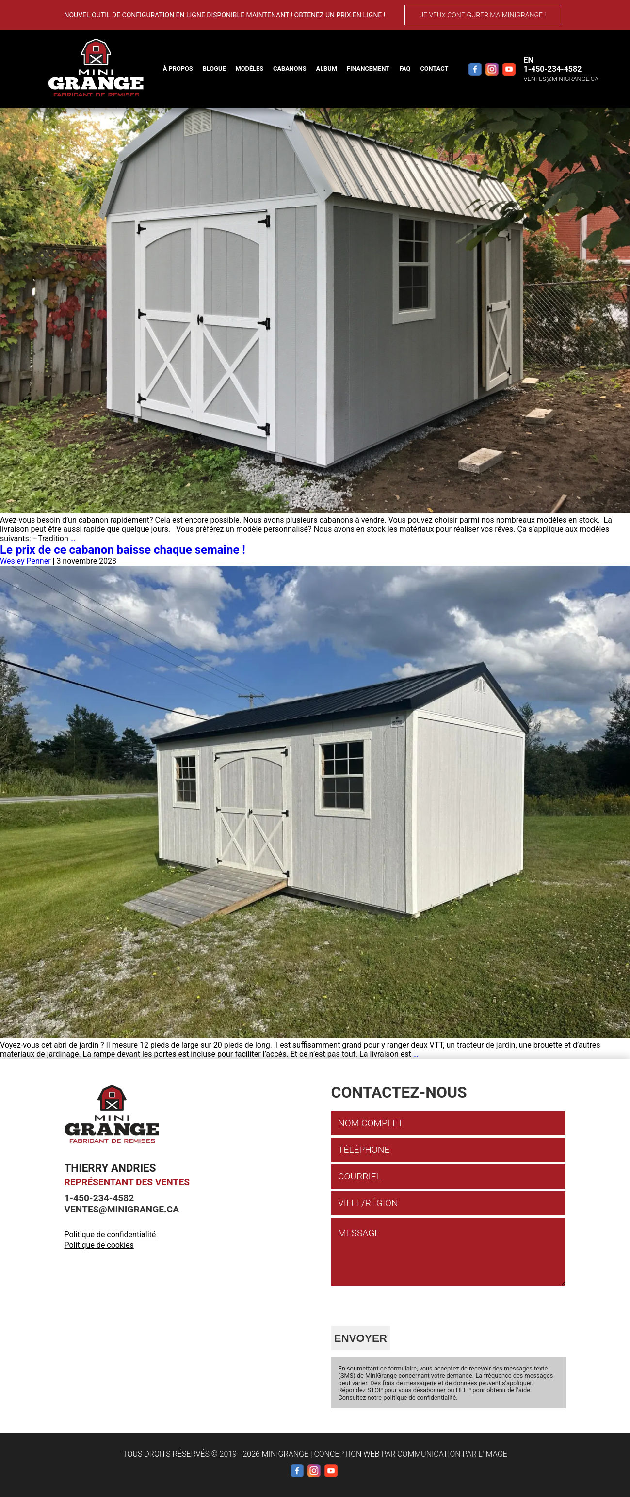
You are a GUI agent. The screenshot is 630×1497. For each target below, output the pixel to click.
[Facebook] (475, 69)
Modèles (250, 68)
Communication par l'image (452, 1454)
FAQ (404, 68)
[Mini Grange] (96, 68)
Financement (368, 68)
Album (326, 68)
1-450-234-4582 (553, 69)
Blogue (214, 68)
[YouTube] (509, 69)
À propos (178, 68)
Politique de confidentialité (110, 1234)
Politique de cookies (99, 1245)
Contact (434, 68)
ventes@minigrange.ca (561, 78)
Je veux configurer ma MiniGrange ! (483, 15)
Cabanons (290, 68)
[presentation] (405, 1307)
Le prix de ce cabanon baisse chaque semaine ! (122, 550)
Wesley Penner (25, 561)
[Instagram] (492, 69)
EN (528, 59)
